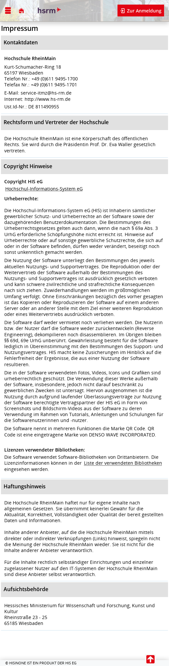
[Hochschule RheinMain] (48, 10)
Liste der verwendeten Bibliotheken (123, 463)
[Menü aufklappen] (8, 10)
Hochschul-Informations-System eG (44, 189)
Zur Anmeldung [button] (143, 11)
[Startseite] (21, 10)
